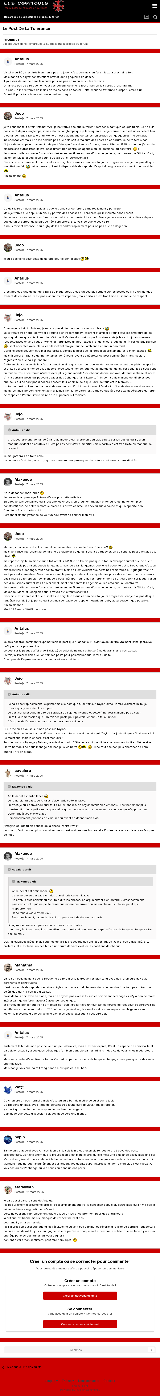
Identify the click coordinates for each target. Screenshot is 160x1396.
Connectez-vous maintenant (80, 1324)
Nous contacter (88, 1380)
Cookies (109, 1380)
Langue (51, 1380)
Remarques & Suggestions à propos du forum (58, 43)
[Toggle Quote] (10, 430)
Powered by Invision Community (80, 1389)
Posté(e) (29, 63)
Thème (68, 1380)
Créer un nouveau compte (80, 1295)
